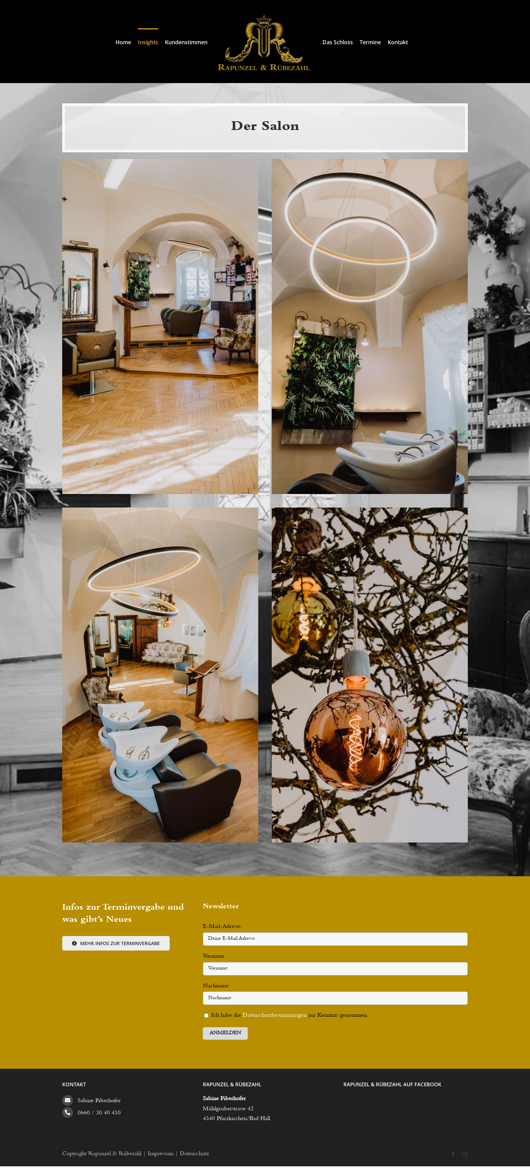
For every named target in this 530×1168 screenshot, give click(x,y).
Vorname (213, 957)
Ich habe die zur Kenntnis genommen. (286, 1016)
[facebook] (453, 1154)
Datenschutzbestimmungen (275, 1016)
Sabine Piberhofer (99, 1101)
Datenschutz (194, 1154)
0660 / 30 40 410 (99, 1113)
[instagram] (465, 1154)
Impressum (160, 1154)
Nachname (216, 986)
